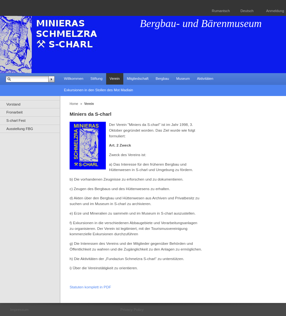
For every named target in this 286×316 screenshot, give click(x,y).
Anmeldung (275, 11)
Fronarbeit (14, 112)
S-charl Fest (15, 120)
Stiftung (96, 78)
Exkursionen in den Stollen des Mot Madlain (98, 90)
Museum (183, 78)
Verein (115, 78)
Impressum (19, 309)
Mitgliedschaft (137, 78)
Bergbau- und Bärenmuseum (201, 23)
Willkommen (73, 78)
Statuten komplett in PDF (90, 287)
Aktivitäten (205, 78)
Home (74, 104)
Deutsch (247, 11)
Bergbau (162, 78)
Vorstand (13, 104)
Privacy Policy (132, 309)
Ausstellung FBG (19, 129)
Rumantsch (221, 11)
